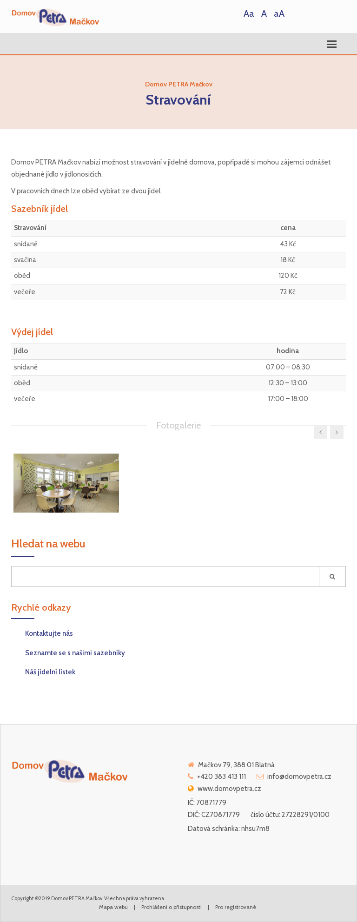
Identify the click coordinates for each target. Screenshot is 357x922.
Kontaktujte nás (49, 633)
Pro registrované (235, 906)
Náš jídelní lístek (50, 672)
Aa (249, 13)
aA (279, 13)
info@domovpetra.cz (299, 776)
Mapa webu (113, 906)
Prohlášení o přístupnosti (171, 906)
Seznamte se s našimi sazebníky (75, 653)
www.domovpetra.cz (229, 788)
